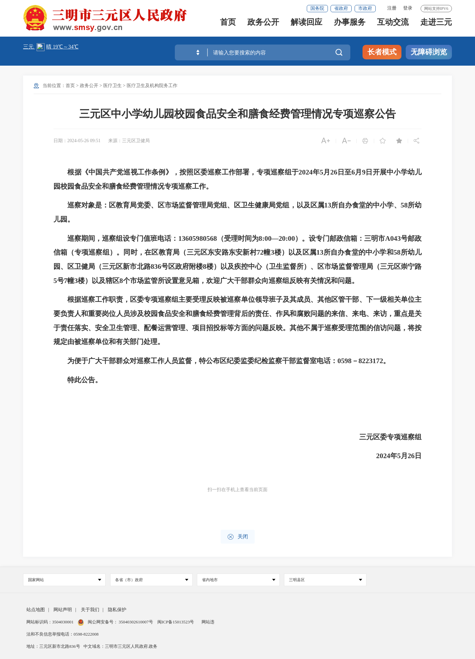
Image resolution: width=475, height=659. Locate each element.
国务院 (317, 8)
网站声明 (62, 609)
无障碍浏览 (429, 52)
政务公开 (263, 27)
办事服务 (349, 27)
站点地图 (35, 609)
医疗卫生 (112, 85)
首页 (228, 27)
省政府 (341, 8)
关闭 (237, 536)
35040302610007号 (136, 621)
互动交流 (393, 27)
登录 (407, 8)
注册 (391, 8)
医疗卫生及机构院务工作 (152, 85)
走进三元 (436, 27)
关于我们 (90, 609)
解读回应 (306, 27)
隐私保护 (117, 609)
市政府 (365, 8)
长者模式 (381, 52)
